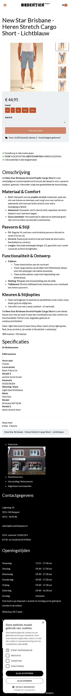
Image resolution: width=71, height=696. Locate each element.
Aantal (8, 117)
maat (8, 105)
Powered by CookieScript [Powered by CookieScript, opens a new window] (24, 690)
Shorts (13, 425)
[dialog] (24, 656)
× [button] (43, 623)
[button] (24, 687)
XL (18, 110)
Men (5, 425)
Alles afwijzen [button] (24, 681)
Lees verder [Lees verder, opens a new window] (23, 644)
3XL (32, 110)
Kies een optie (35, 130)
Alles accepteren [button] (24, 673)
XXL (25, 110)
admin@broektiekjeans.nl (14, 525)
